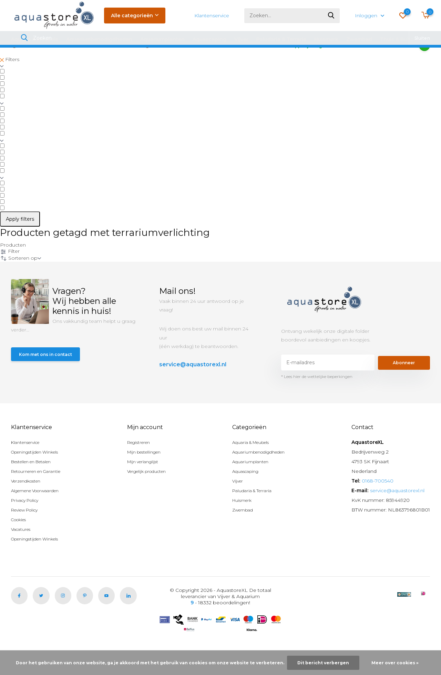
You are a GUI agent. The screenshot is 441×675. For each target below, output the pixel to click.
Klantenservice (211, 15)
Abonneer (404, 383)
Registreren (141, 463)
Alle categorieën (134, 15)
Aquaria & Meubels (34, 39)
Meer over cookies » (395, 662)
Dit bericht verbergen (323, 662)
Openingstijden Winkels (39, 472)
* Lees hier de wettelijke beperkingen (316, 397)
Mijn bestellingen (147, 472)
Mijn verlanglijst (145, 482)
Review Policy (27, 530)
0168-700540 (377, 501)
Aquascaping (209, 39)
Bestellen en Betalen (36, 482)
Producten (13, 265)
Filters (9, 80)
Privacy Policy (27, 521)
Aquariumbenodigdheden (99, 39)
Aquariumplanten (162, 39)
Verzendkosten (29, 501)
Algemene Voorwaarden (40, 511)
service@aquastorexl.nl (192, 385)
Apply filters (20, 240)
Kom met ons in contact (50, 376)
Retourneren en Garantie (41, 492)
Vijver (241, 39)
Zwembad (359, 39)
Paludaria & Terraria (281, 39)
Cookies (21, 540)
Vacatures (22, 550)
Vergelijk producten (151, 492)
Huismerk (326, 39)
